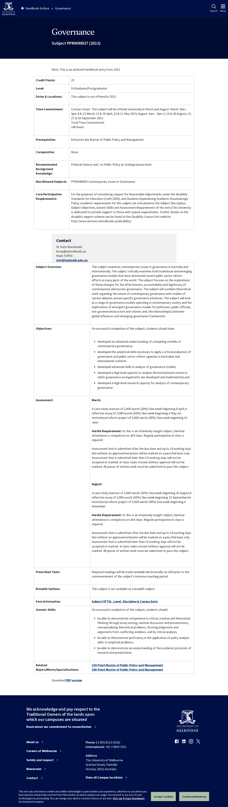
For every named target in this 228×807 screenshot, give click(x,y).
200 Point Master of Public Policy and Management (127, 670)
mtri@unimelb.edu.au (71, 260)
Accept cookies (163, 796)
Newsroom (33, 769)
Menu (223, 8)
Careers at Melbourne (41, 751)
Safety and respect (40, 760)
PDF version (74, 680)
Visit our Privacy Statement (129, 798)
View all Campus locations (104, 777)
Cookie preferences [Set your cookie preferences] (194, 796)
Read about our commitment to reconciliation (58, 727)
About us (32, 742)
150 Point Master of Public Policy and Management (127, 665)
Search (213, 8)
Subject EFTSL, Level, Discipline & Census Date (125, 601)
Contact (32, 778)
